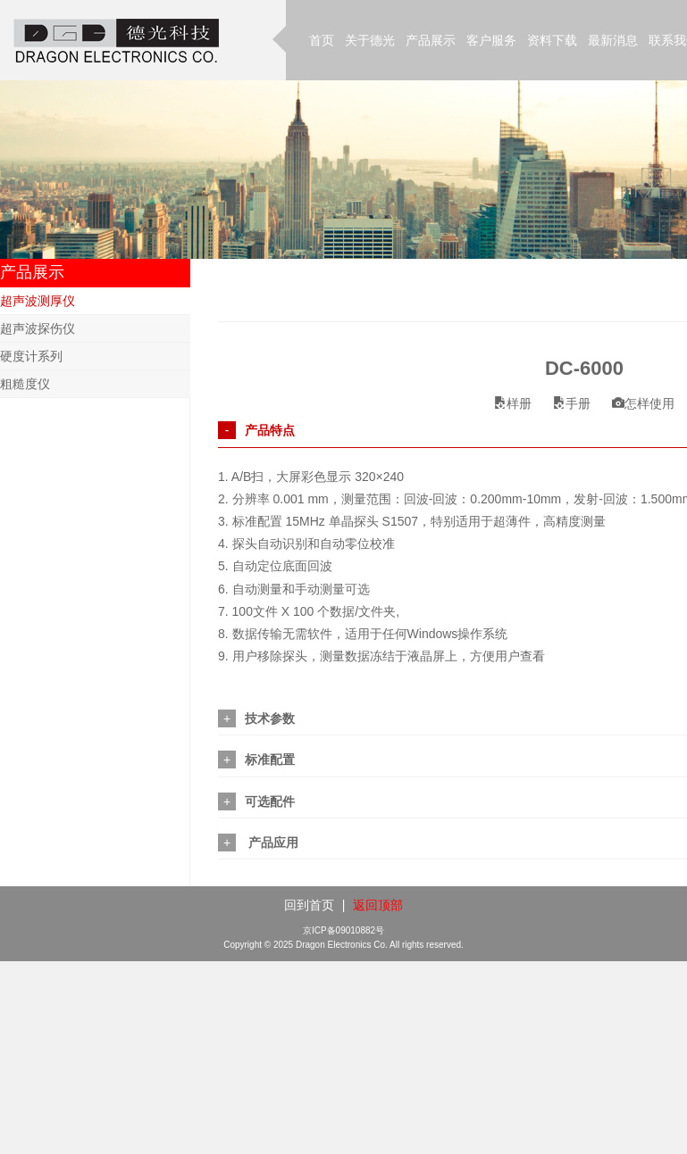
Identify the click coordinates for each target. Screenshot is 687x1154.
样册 (513, 403)
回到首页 (309, 905)
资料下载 (552, 40)
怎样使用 (643, 403)
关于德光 (370, 40)
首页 (321, 40)
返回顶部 (378, 905)
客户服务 (491, 40)
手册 (572, 403)
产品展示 (431, 40)
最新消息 (613, 40)
